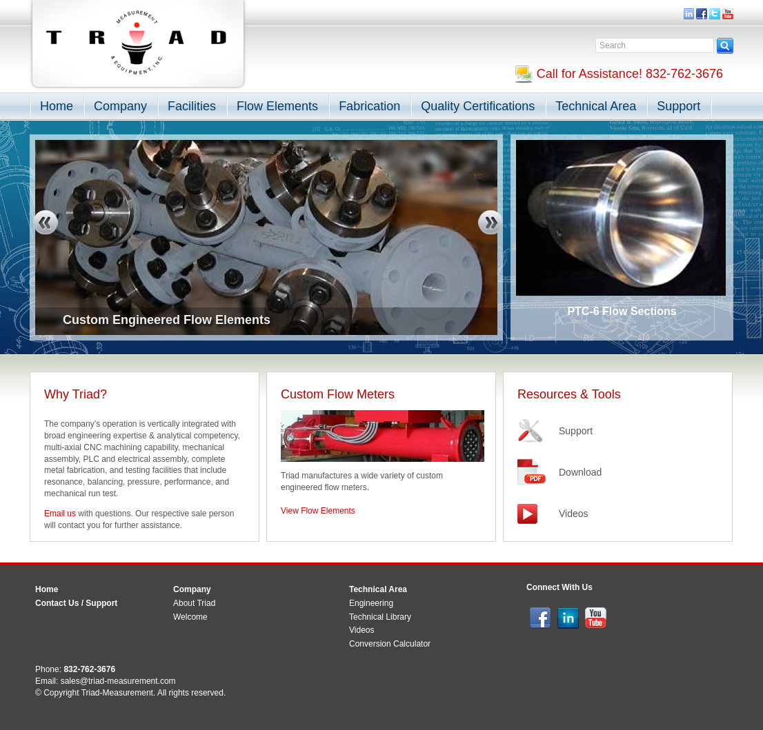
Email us (60, 513)
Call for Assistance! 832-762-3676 (619, 74)
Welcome (190, 617)
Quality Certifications (478, 106)
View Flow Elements (318, 511)
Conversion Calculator (389, 644)
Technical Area (595, 106)
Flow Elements (277, 106)
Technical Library (380, 617)
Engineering (371, 603)
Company (120, 106)
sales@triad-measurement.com (118, 681)
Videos (573, 513)
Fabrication (369, 106)
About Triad (194, 603)
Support (678, 106)
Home (56, 106)
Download (580, 472)
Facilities (192, 106)
